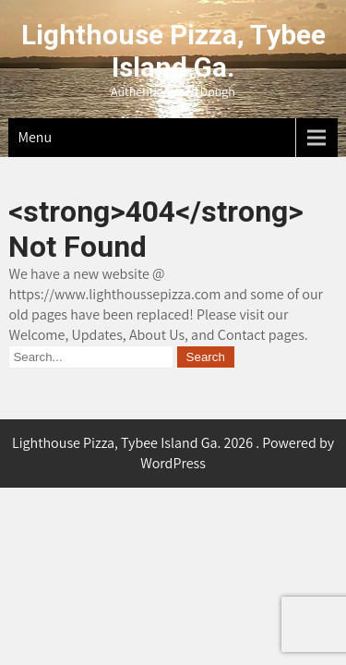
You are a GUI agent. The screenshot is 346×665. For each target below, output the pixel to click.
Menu (35, 137)
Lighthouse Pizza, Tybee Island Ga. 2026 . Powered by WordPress (173, 453)
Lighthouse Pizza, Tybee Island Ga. (173, 50)
